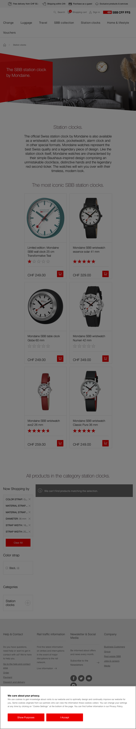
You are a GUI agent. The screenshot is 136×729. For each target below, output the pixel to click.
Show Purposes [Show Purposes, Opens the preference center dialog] (25, 717)
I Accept (64, 717)
